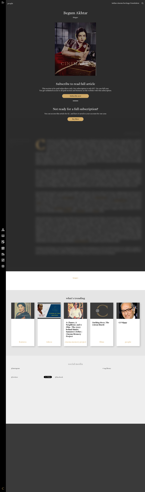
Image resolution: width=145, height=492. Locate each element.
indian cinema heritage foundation (125, 3)
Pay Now (75, 119)
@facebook (59, 377)
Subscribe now (75, 96)
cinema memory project (75, 342)
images (75, 278)
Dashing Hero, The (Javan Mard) (100, 323)
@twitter (14, 377)
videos (49, 342)
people (10, 3)
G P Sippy (123, 322)
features (22, 342)
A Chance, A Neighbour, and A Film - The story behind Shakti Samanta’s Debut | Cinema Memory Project (74, 329)
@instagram (15, 368)
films (102, 342)
